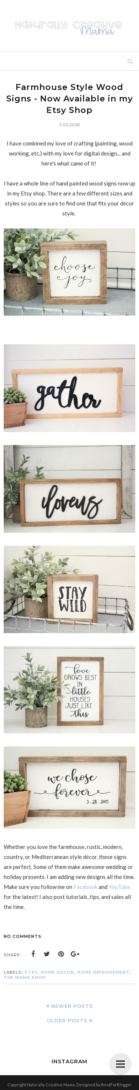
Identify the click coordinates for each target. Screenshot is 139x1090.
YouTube (119, 886)
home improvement (103, 972)
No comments (23, 936)
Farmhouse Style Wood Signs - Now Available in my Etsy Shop (69, 98)
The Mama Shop (25, 977)
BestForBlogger (116, 1084)
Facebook (85, 886)
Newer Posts (72, 1006)
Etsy (31, 972)
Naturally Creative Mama (51, 1084)
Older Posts (67, 1020)
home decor (57, 972)
